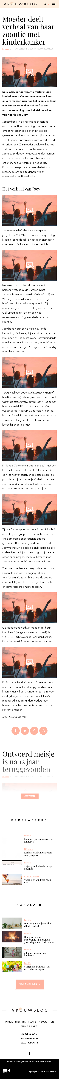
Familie (5, 49)
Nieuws (43, 1022)
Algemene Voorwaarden (30, 1062)
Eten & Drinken (29, 1026)
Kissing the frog (17, 717)
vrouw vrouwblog (44, 49)
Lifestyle (20, 1022)
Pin (34, 731)
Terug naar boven (28, 984)
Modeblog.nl (29, 1034)
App (43, 731)
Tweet (25, 731)
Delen (15, 731)
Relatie (32, 1022)
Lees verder (29, 796)
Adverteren (12, 1062)
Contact (47, 1062)
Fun (52, 1022)
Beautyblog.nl (29, 1043)
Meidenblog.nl (29, 1038)
